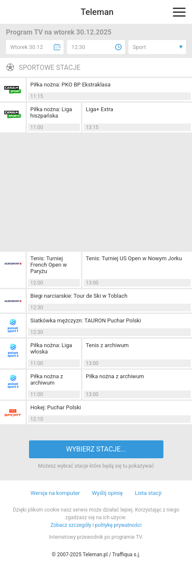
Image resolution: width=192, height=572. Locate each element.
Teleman (97, 12)
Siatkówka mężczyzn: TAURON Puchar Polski (85, 320)
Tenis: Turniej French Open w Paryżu (48, 264)
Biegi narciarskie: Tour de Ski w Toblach (79, 296)
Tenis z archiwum (107, 345)
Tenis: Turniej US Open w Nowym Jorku (134, 258)
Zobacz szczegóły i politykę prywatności (96, 525)
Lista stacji (148, 493)
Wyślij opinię (107, 493)
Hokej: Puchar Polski (55, 407)
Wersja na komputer (55, 493)
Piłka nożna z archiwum (46, 379)
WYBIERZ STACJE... (96, 449)
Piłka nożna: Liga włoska (51, 348)
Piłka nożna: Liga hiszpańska (51, 112)
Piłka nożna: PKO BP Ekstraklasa (70, 84)
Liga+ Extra (99, 109)
